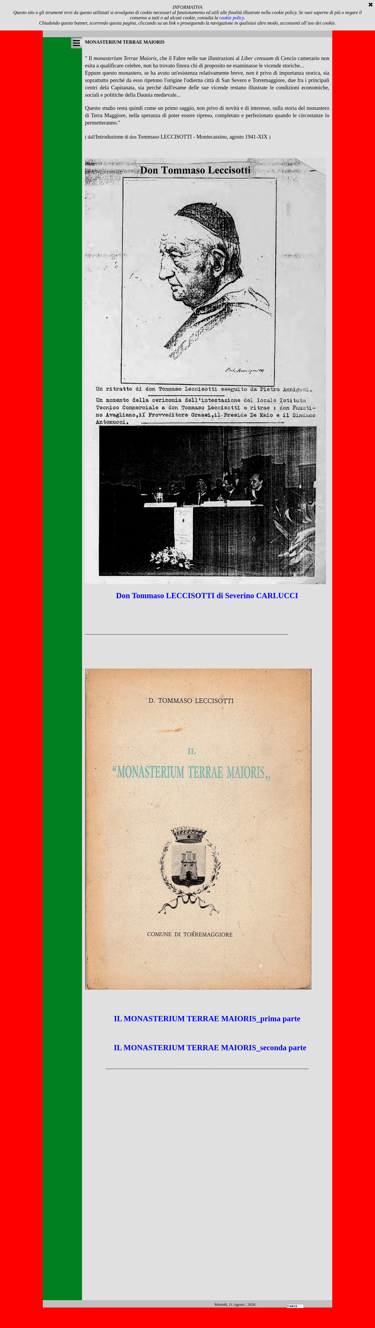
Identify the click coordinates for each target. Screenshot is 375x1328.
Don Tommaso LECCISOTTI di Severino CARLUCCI (207, 595)
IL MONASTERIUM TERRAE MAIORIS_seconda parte (209, 1047)
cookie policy (231, 17)
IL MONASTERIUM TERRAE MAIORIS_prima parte (207, 1018)
